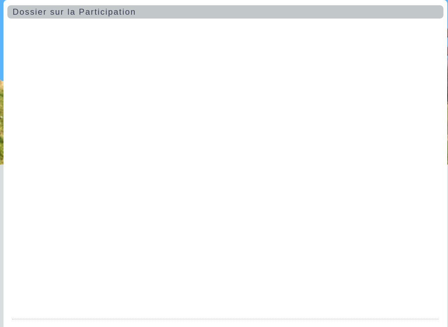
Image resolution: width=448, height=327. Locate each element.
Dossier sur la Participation (74, 11)
